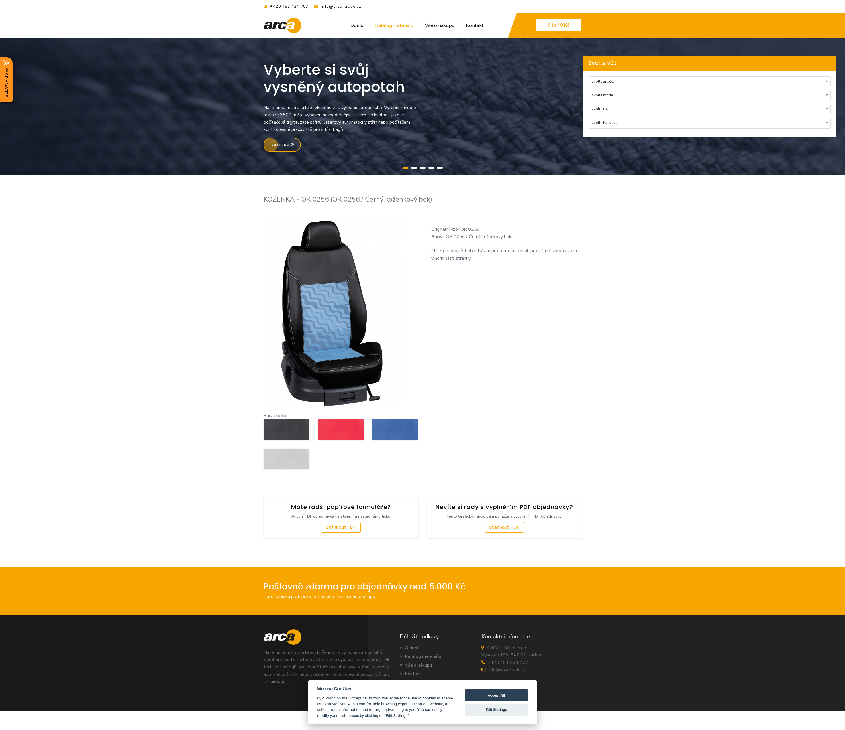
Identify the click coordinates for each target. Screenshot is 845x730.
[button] (405, 167)
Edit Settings (496, 709)
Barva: (438, 237)
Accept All (496, 695)
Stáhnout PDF (341, 527)
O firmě (410, 648)
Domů (357, 25)
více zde (282, 144)
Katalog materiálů (394, 25)
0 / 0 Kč (558, 25)
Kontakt (474, 25)
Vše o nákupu (439, 25)
